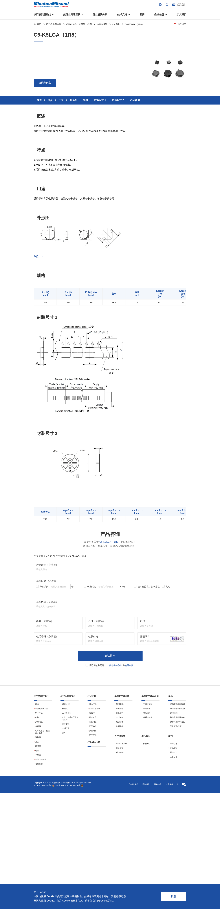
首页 (39, 24)
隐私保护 (146, 784)
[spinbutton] (59, 586)
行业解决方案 (100, 14)
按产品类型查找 (53, 24)
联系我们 (181, 4)
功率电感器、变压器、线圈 (79, 24)
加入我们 (181, 14)
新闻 (142, 14)
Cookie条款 (133, 784)
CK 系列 (116, 24)
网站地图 (157, 784)
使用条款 (129, 665)
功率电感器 (102, 24)
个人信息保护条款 (113, 665)
